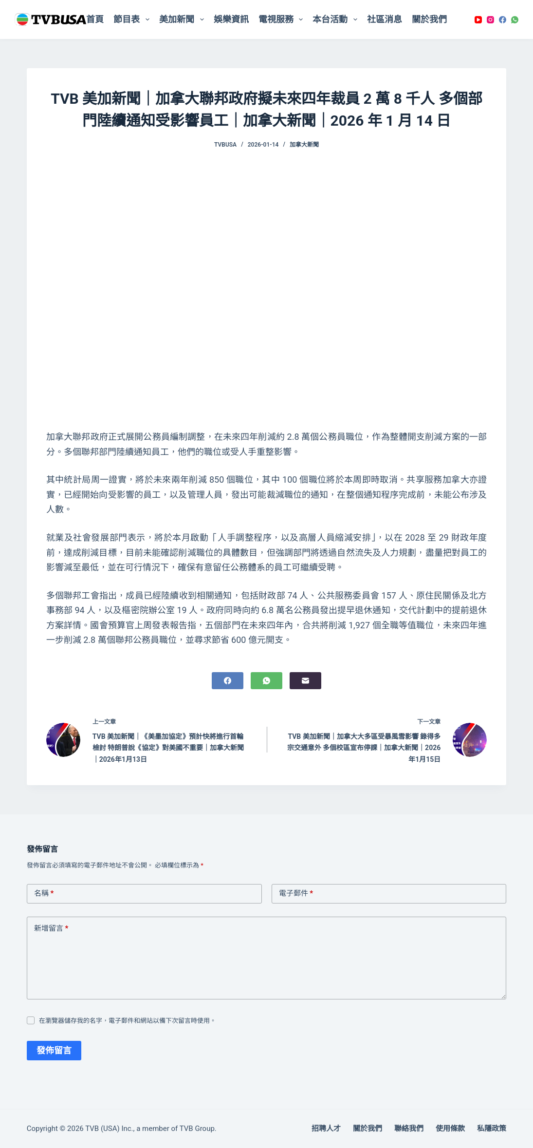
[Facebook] (502, 19)
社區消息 (384, 19)
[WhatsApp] (514, 19)
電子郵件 (296, 893)
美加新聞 (183, 19)
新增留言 (51, 928)
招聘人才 (326, 1128)
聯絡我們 (408, 1128)
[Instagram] (490, 19)
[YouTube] (478, 19)
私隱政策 (491, 1128)
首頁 (95, 19)
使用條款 (450, 1128)
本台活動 (336, 19)
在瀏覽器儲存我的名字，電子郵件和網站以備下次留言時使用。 (127, 1020)
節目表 (133, 19)
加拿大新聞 (304, 144)
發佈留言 (54, 1050)
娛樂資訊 (231, 19)
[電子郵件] (305, 680)
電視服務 (282, 19)
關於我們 (429, 19)
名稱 (44, 893)
